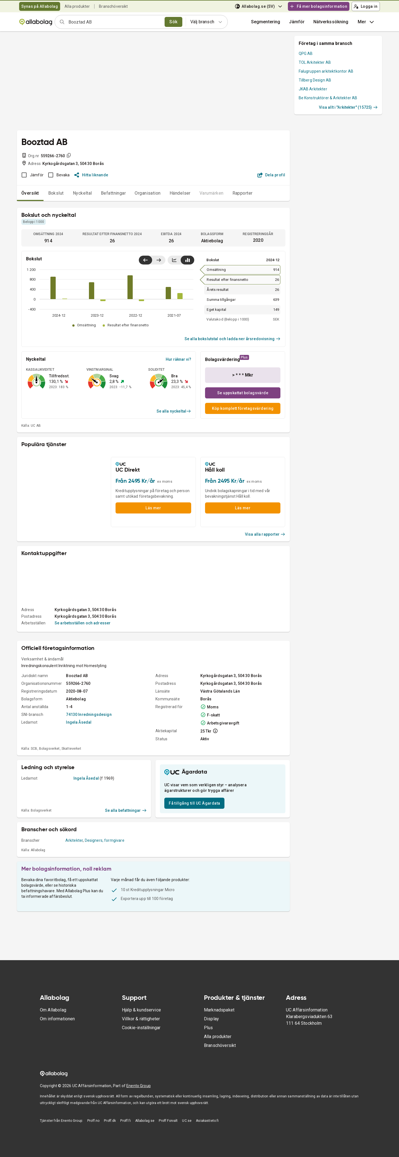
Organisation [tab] (148, 193)
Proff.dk (110, 1121)
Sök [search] (173, 21)
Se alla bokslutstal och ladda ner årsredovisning (233, 339)
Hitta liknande (91, 174)
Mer (366, 22)
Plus (208, 1027)
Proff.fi (125, 1121)
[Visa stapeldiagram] (187, 260)
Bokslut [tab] (56, 193)
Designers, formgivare (104, 840)
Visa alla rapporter (265, 534)
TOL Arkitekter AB (315, 62)
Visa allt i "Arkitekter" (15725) (348, 107)
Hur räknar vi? (178, 359)
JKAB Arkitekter (313, 89)
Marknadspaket (219, 1010)
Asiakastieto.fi (207, 1121)
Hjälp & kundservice (141, 1010)
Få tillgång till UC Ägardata (194, 803)
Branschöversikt (113, 6)
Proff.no (93, 1121)
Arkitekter (74, 840)
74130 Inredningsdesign (88, 714)
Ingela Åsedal (78, 722)
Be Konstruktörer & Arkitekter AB (328, 98)
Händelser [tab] (180, 193)
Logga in (365, 6)
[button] (297, 21)
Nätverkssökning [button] (330, 21)
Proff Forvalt (168, 1121)
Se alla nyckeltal (174, 411)
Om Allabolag (53, 1010)
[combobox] (114, 22)
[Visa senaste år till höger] (158, 260)
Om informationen (57, 1018)
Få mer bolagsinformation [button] (318, 6)
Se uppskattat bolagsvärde (242, 393)
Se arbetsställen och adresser (83, 623)
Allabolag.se (145, 1121)
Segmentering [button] (265, 21)
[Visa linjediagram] (174, 260)
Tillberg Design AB (315, 80)
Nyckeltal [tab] (82, 193)
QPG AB (306, 53)
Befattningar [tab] (113, 193)
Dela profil (271, 174)
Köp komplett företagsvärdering (243, 408)
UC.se (186, 1121)
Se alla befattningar (126, 810)
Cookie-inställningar (141, 1027)
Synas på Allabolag (39, 6)
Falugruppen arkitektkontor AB (326, 71)
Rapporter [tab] (242, 193)
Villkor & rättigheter (141, 1018)
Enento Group (138, 1086)
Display (211, 1018)
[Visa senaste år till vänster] (145, 260)
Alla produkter (77, 6)
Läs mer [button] (153, 508)
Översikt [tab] (30, 193)
